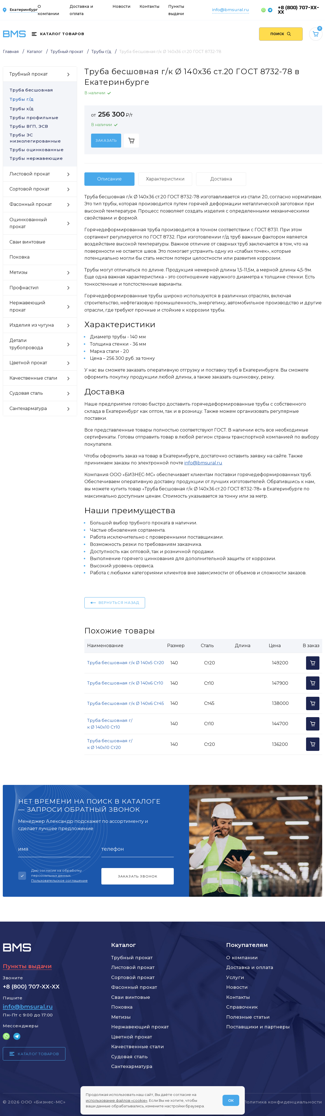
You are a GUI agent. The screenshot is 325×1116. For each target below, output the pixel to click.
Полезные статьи (248, 1017)
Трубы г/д (21, 99)
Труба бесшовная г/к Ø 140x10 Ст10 (109, 724)
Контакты (149, 6)
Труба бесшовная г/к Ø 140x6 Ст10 (125, 683)
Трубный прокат (132, 957)
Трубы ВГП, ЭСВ (40, 126)
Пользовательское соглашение (59, 880)
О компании (242, 957)
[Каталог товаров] (57, 34)
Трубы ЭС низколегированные (40, 138)
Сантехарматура (131, 1066)
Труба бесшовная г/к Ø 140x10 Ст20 (109, 744)
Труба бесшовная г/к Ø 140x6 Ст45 (125, 703)
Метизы (121, 1017)
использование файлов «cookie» (116, 1100)
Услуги (235, 977)
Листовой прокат (133, 967)
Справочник (242, 1007)
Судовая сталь (129, 1056)
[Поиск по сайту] (280, 34)
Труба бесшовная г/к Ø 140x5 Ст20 (125, 662)
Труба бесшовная (31, 90)
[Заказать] (106, 141)
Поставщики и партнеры (258, 1027)
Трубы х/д (21, 108)
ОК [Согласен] (231, 1100)
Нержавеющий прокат (140, 1027)
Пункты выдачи (27, 966)
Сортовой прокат (133, 977)
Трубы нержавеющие (40, 158)
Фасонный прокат (134, 987)
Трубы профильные (40, 117)
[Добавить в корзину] (131, 141)
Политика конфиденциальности (282, 1102)
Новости (121, 6)
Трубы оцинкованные (40, 149)
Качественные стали (137, 1046)
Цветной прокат (131, 1037)
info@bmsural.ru (230, 9)
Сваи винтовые (130, 997)
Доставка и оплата (249, 967)
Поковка (122, 1007)
